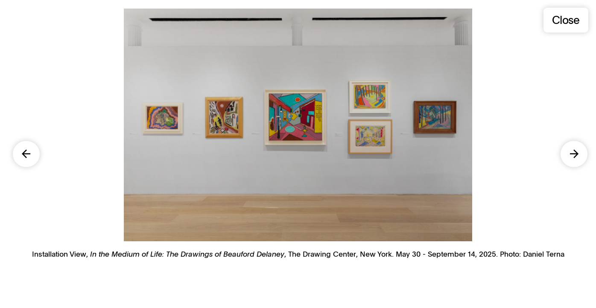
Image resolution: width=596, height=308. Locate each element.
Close (566, 19)
